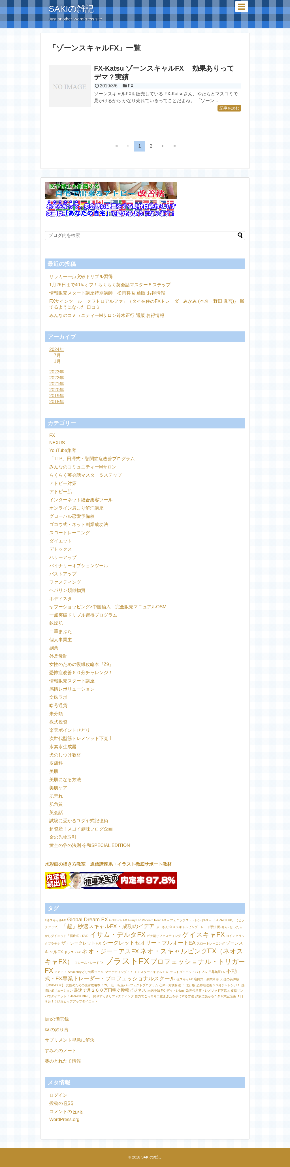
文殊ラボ (58, 697)
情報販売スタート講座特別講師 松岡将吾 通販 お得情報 (107, 293)
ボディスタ (60, 598)
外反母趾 (58, 656)
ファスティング (65, 582)
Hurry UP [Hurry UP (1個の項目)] (134, 920)
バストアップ (62, 573)
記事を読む (229, 108)
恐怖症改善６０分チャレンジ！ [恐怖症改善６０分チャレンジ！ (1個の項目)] (218, 985)
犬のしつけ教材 (65, 754)
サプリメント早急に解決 (70, 1040)
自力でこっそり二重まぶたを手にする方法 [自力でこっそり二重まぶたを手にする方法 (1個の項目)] (164, 996)
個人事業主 (60, 639)
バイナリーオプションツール (78, 565)
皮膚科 (56, 763)
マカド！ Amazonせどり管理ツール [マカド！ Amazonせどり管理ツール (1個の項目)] (79, 971)
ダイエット (60, 541)
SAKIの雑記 (71, 8)
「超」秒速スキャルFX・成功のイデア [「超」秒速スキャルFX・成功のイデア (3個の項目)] (107, 926)
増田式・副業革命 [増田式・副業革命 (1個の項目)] (206, 979)
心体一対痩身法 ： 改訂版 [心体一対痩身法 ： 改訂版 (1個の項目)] (177, 985)
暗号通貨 (58, 705)
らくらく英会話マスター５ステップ (85, 475)
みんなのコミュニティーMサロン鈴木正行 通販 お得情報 (106, 315)
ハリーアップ (62, 557)
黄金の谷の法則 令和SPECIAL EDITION (89, 845)
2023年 (56, 371)
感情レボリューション (72, 689)
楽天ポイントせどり (69, 730)
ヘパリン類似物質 (67, 590)
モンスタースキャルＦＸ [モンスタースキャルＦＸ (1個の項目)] (151, 971)
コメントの (65, 1111)
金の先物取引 (62, 837)
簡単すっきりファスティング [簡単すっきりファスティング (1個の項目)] (113, 996)
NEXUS (57, 442)
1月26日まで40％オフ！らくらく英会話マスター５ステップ (110, 284)
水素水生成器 (62, 746)
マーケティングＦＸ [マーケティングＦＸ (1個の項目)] (119, 971)
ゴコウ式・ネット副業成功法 (78, 524)
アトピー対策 (62, 483)
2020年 (56, 389)
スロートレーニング (69, 532)
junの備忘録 (57, 1019)
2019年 (56, 395)
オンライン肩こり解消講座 (76, 508)
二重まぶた (60, 631)
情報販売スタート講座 (72, 680)
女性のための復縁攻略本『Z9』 (81, 664)
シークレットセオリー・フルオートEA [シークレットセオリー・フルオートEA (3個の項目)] (149, 943)
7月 (57, 355)
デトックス (60, 549)
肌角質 (56, 804)
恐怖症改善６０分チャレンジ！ (81, 672)
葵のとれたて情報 (63, 1061)
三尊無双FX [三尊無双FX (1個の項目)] (216, 971)
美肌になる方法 (65, 779)
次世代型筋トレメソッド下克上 (81, 738)
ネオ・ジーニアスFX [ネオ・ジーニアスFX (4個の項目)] (110, 951)
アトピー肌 (60, 491)
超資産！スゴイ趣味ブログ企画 (81, 829)
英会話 (56, 812)
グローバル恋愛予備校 (72, 516)
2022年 (56, 377)
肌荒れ (56, 796)
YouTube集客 (62, 450)
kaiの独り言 (57, 1029)
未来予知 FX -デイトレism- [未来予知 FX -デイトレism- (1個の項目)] (166, 990)
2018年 (56, 401)
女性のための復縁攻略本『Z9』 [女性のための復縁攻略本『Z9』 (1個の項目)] (88, 985)
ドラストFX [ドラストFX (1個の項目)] (72, 952)
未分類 (56, 713)
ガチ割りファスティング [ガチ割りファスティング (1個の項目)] (164, 935)
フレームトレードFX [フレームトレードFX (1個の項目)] (88, 962)
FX (130, 85)
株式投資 (58, 722)
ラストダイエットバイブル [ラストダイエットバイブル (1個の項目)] (188, 971)
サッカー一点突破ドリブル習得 (81, 276)
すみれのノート (60, 1050)
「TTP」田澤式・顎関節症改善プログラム (92, 458)
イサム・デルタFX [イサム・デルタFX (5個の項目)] (118, 934)
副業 (53, 647)
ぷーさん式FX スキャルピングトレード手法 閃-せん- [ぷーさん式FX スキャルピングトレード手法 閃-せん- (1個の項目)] (192, 927)
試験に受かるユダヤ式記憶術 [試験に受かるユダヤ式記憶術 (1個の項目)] (215, 996)
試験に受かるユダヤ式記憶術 (78, 820)
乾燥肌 (56, 623)
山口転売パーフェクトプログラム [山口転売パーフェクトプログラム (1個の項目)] (134, 985)
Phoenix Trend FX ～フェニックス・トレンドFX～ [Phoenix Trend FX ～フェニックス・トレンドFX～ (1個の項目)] (176, 920)
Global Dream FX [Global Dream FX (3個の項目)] (87, 919)
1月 (57, 361)
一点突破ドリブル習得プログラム (83, 615)
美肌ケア (58, 787)
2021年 (56, 383)
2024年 (56, 349)
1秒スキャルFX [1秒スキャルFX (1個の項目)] (55, 920)
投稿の (61, 1103)
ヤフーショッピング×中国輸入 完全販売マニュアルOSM (108, 606)
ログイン (58, 1095)
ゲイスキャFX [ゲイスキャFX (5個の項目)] (203, 934)
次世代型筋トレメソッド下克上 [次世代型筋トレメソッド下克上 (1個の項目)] (208, 990)
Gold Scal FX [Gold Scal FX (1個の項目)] (118, 920)
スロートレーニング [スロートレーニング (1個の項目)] (211, 943)
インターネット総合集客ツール (81, 499)
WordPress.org (64, 1119)
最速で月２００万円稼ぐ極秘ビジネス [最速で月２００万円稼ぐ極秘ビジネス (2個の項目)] (110, 990)
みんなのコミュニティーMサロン (82, 466)
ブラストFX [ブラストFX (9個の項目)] (127, 961)
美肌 (53, 771)
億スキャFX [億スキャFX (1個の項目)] (184, 979)
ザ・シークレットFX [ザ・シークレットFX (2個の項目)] (81, 943)
